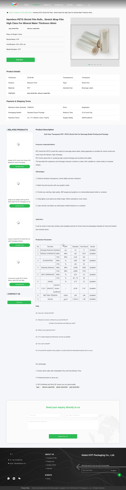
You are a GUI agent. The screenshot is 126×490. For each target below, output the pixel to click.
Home (26, 5)
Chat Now (20, 60)
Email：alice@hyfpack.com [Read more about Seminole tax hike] (17, 463)
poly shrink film (74, 387)
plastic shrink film (62, 387)
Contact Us (59, 5)
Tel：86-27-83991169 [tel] (15, 460)
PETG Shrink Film (26, 12)
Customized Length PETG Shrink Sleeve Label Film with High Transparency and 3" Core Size (17, 280)
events (70, 5)
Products (36, 5)
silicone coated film (48, 387)
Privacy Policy (25, 488)
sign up (113, 470)
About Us (47, 5)
